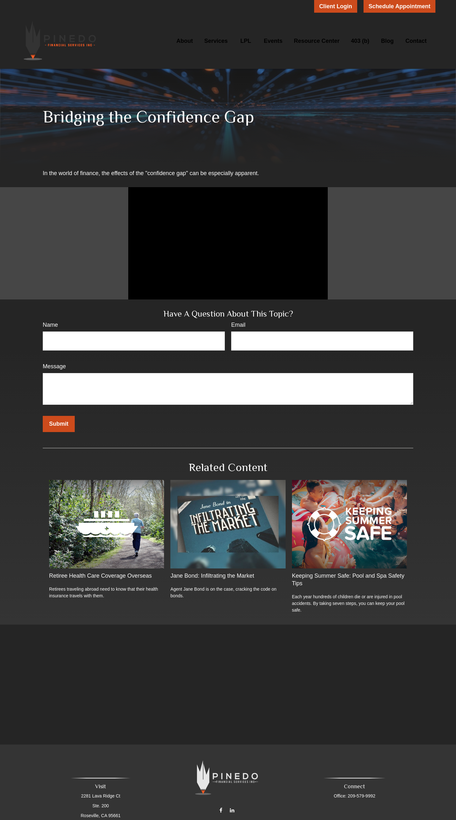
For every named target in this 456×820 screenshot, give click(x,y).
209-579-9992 (360, 795)
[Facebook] (221, 806)
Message (54, 366)
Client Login (335, 6)
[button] (184, 41)
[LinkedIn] (232, 806)
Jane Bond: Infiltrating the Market (212, 576)
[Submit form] (59, 424)
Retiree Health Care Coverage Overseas (100, 576)
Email (238, 325)
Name (50, 325)
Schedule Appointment (399, 6)
